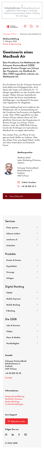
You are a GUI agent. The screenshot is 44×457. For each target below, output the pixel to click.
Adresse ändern (22, 233)
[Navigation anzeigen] (37, 26)
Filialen (22, 331)
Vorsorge (22, 271)
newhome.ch (22, 239)
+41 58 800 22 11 (26, 186)
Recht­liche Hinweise (13, 398)
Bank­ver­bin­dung (12, 401)
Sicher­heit (22, 245)
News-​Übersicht (14, 196)
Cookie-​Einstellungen (14, 403)
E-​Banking (22, 310)
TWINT (22, 292)
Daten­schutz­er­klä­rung (14, 396)
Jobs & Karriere (22, 325)
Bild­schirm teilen (16, 421)
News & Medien (22, 337)
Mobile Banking (22, 304)
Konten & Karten (22, 259)
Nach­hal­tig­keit (22, 343)
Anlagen (22, 277)
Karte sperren (22, 227)
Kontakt (8, 377)
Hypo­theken (22, 265)
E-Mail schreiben (26, 182)
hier (25, 15)
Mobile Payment (22, 298)
